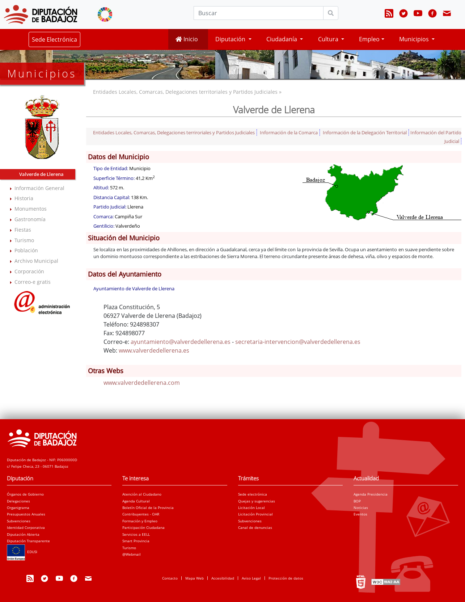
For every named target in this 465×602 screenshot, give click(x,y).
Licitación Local (251, 507)
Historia (23, 198)
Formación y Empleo (139, 520)
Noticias (361, 507)
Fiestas (22, 229)
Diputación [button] (231, 39)
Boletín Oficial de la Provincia (148, 507)
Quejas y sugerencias (256, 501)
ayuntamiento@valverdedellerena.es (181, 342)
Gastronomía (30, 219)
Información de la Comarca (289, 132)
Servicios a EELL (136, 534)
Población (26, 250)
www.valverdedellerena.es (154, 350)
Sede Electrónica (54, 39)
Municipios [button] (414, 39)
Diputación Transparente (28, 540)
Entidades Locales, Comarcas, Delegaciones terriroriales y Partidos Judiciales (174, 132)
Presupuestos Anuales (26, 514)
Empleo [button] (369, 39)
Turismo (24, 240)
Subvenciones (18, 520)
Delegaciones (18, 501)
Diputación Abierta (23, 534)
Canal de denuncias (255, 527)
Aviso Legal (251, 578)
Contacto (170, 578)
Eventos (360, 514)
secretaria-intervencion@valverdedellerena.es (297, 342)
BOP (357, 501)
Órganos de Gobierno (25, 494)
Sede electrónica (252, 494)
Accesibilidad (222, 578)
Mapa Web (194, 578)
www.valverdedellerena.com (141, 383)
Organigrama (18, 507)
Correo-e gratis (32, 281)
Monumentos (30, 208)
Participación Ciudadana (143, 527)
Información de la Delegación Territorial (365, 132)
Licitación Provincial (255, 514)
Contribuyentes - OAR (140, 514)
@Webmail (131, 554)
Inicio (187, 39)
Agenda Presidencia (371, 494)
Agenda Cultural (136, 501)
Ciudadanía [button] (282, 39)
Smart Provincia (135, 540)
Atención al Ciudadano (141, 494)
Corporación (29, 271)
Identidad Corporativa (26, 527)
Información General (39, 188)
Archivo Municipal (36, 260)
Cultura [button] (329, 39)
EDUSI (22, 551)
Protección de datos (286, 578)
